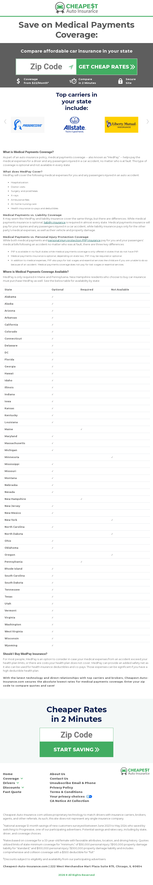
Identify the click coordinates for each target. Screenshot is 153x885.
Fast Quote (12, 792)
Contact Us (59, 778)
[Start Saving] (76, 749)
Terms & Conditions (66, 792)
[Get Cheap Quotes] (106, 67)
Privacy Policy (61, 787)
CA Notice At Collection (69, 801)
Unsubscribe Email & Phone (73, 783)
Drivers (11, 783)
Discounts (14, 787)
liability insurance (55, 222)
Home (8, 774)
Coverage (13, 778)
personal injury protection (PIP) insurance (74, 240)
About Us (57, 774)
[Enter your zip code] (46, 67)
